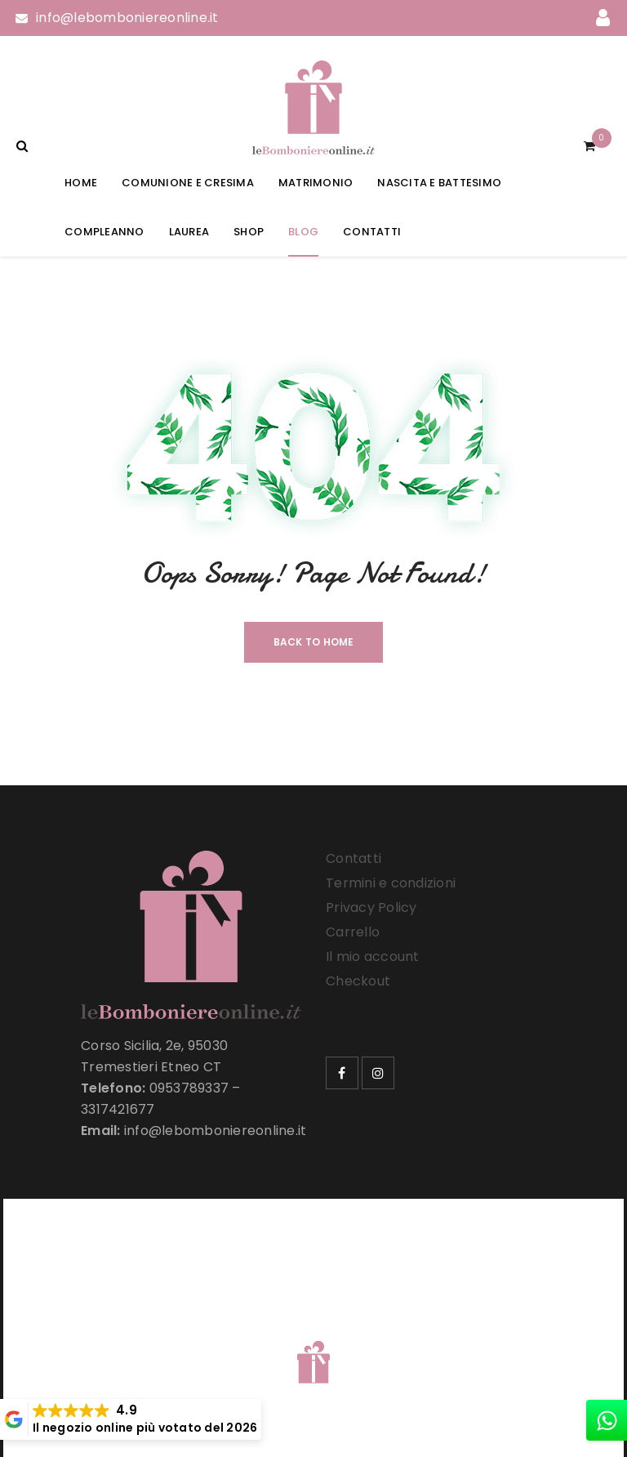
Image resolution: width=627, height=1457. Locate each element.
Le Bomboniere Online (280, 1330)
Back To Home (313, 642)
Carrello (353, 932)
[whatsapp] (606, 1420)
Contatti (353, 858)
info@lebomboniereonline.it (127, 17)
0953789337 (189, 1088)
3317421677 (118, 1109)
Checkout (358, 981)
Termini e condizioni (391, 883)
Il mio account (373, 956)
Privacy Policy (371, 907)
